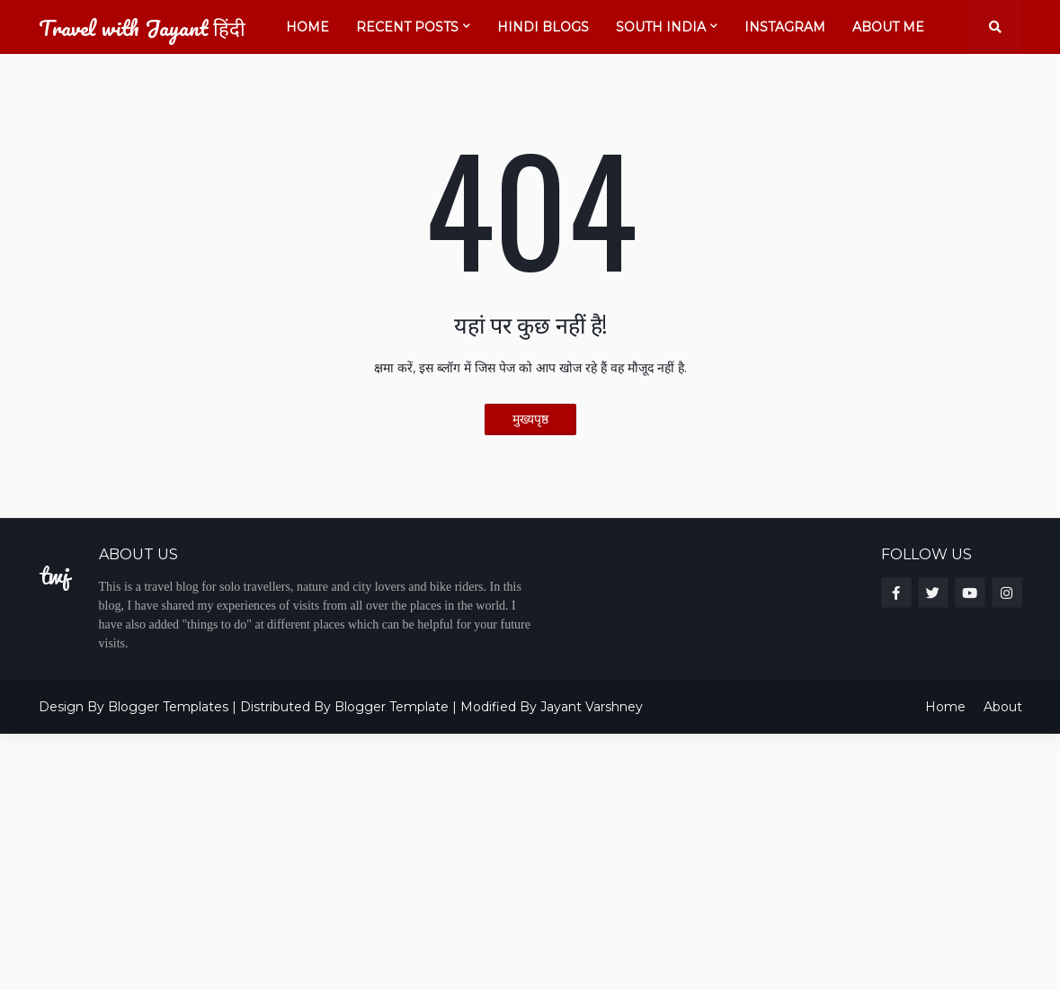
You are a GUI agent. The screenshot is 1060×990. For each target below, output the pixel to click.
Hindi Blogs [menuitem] (543, 27)
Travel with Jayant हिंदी (142, 27)
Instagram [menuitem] (784, 27)
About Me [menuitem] (888, 27)
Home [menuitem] (307, 27)
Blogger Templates (168, 707)
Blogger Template (391, 707)
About (1003, 707)
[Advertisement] (530, 860)
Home (945, 707)
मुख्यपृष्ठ (530, 419)
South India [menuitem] (661, 27)
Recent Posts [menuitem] (407, 27)
